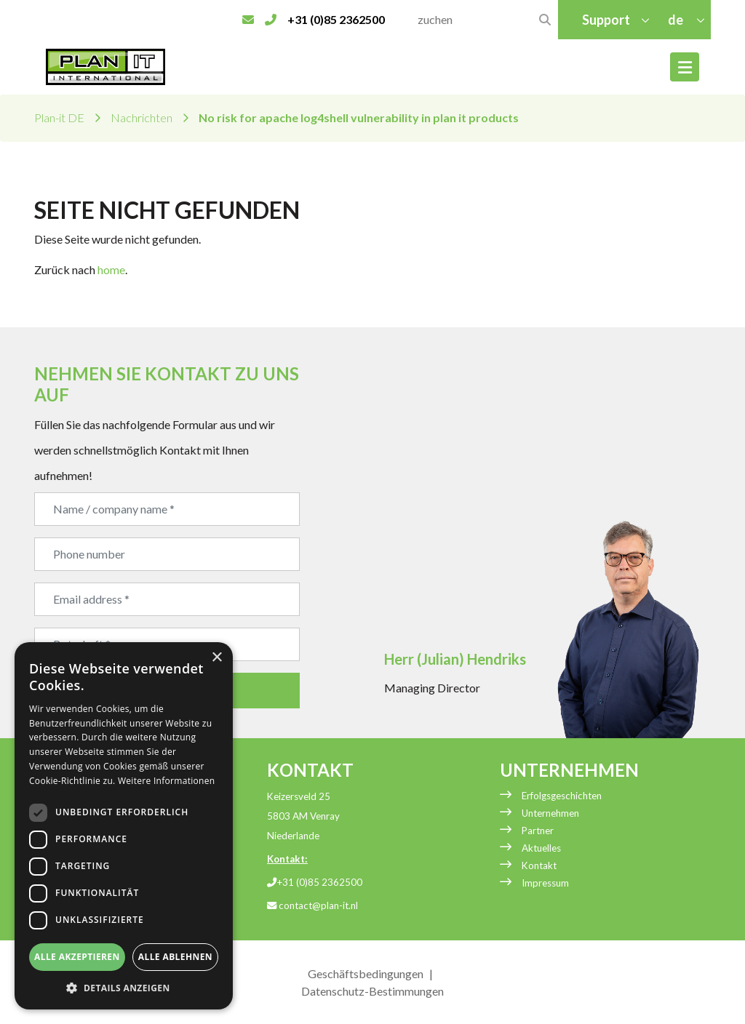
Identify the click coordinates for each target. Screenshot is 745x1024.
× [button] (216, 657)
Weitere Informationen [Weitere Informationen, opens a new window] (166, 781)
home (111, 269)
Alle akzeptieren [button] (77, 957)
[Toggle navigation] (684, 66)
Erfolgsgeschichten (562, 795)
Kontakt (539, 865)
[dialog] (124, 825)
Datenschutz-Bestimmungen (372, 991)
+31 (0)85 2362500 (314, 882)
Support (606, 20)
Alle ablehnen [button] (175, 957)
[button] (123, 987)
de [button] (676, 20)
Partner (538, 830)
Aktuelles (541, 848)
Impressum (545, 883)
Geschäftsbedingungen (365, 973)
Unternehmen (550, 813)
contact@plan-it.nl (312, 905)
